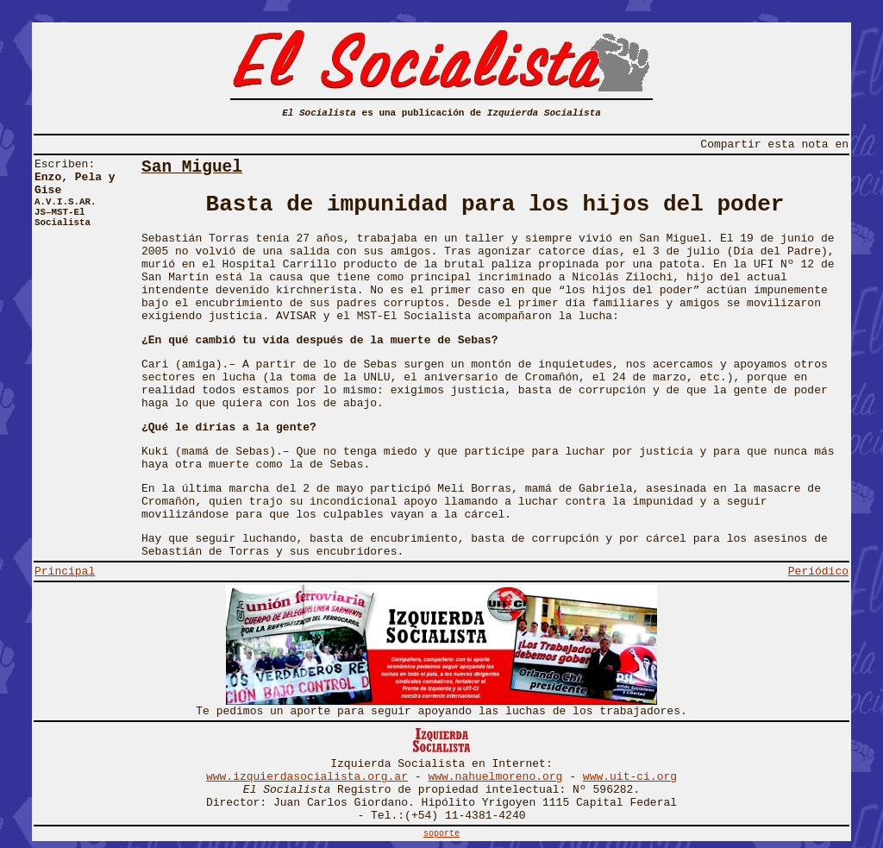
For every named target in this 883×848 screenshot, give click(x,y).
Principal (64, 571)
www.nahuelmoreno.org (495, 776)
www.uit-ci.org (630, 776)
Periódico (818, 571)
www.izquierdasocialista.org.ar (307, 776)
